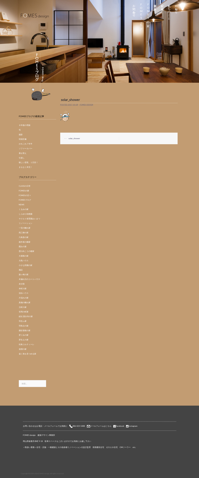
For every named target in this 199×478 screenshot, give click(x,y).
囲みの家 (23, 246)
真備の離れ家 (24, 302)
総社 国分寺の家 (26, 316)
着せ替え (23, 153)
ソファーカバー (25, 148)
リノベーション (25, 223)
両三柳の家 (23, 232)
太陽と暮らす (155, 7)
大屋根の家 (23, 256)
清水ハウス (23, 293)
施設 (21, 270)
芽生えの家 (23, 339)
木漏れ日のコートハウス (29, 279)
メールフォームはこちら (100, 426)
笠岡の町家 (23, 311)
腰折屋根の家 (24, 330)
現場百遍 (23, 139)
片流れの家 (23, 298)
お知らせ (176, 7)
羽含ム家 (23, 321)
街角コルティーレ (26, 344)
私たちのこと (169, 11)
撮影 (21, 134)
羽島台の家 (23, 326)
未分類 (22, 284)
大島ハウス (23, 260)
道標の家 (23, 349)
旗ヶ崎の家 (23, 274)
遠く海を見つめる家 (27, 354)
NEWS (21, 204)
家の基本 (162, 4)
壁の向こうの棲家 (26, 251)
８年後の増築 (24, 125)
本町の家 (23, 288)
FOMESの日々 (25, 195)
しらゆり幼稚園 (25, 214)
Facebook (118, 426)
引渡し (22, 158)
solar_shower (74, 138)
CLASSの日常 (25, 186)
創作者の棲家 (24, 242)
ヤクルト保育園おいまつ (29, 218)
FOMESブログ (141, 16)
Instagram (133, 426)
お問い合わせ (134, 9)
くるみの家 (23, 209)
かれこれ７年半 (25, 144)
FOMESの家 (148, 12)
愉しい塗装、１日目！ (28, 162)
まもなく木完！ (25, 167)
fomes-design (86, 105)
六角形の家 (23, 237)
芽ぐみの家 (23, 335)
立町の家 (23, 307)
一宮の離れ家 (24, 228)
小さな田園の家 (25, 265)
